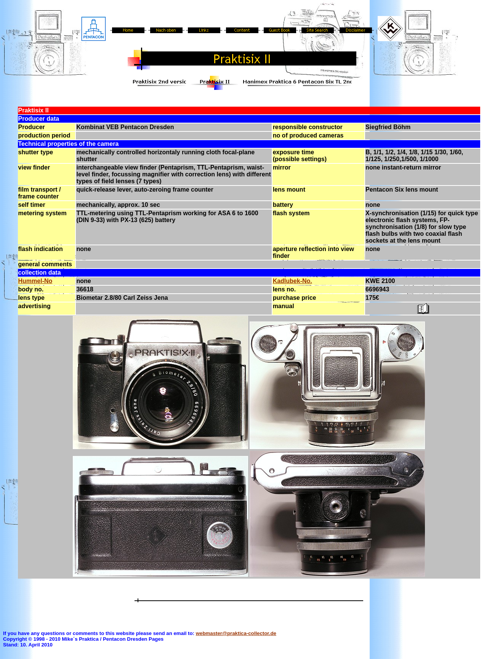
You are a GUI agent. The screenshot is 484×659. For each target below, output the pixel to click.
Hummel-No (35, 281)
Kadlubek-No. (292, 281)
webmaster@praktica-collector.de (236, 633)
